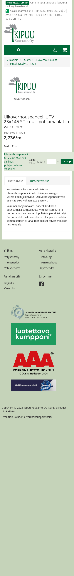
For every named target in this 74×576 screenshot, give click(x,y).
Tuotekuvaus (15, 181)
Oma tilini (10, 288)
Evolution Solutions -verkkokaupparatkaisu (27, 417)
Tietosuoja (45, 257)
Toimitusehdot (48, 262)
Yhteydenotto (12, 268)
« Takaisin (12, 60)
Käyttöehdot (46, 268)
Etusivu (27, 60)
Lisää (65, 161)
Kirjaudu (9, 282)
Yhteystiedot (11, 262)
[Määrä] (51, 161)
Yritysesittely (11, 257)
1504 (33, 63)
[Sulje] (65, 11)
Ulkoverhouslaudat (46, 60)
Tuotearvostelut (39, 181)
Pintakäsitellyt (18, 63)
